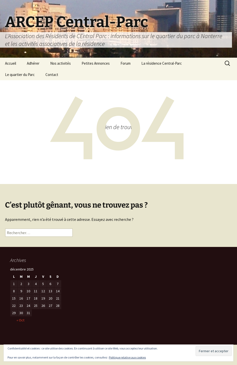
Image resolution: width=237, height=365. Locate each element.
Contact (51, 74)
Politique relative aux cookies (127, 357)
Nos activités (60, 63)
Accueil (10, 63)
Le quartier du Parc (20, 74)
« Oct (20, 320)
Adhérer (33, 63)
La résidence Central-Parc (161, 63)
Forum (126, 63)
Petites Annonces (96, 63)
